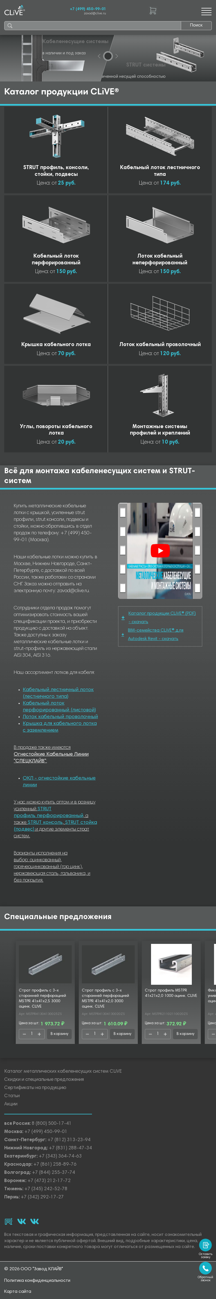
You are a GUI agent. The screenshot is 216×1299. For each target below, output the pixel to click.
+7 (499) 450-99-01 (88, 9)
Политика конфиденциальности (37, 1280)
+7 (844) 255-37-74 (53, 1172)
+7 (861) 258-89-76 (54, 1164)
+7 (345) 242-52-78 (46, 1189)
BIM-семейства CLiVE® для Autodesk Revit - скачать (152, 634)
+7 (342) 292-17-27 (42, 1197)
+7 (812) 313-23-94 (69, 1140)
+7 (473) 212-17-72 (49, 1181)
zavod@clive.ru (95, 13)
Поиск (196, 25)
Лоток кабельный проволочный (60, 717)
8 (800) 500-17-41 (52, 1123)
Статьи (12, 1096)
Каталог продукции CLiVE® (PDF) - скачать (159, 617)
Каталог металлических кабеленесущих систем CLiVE (63, 1071)
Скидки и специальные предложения (44, 1079)
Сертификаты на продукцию (35, 1088)
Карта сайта (17, 1291)
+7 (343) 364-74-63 (60, 1156)
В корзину (59, 1034)
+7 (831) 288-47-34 (70, 1148)
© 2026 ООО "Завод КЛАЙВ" (33, 1269)
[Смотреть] (160, 550)
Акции (10, 1104)
